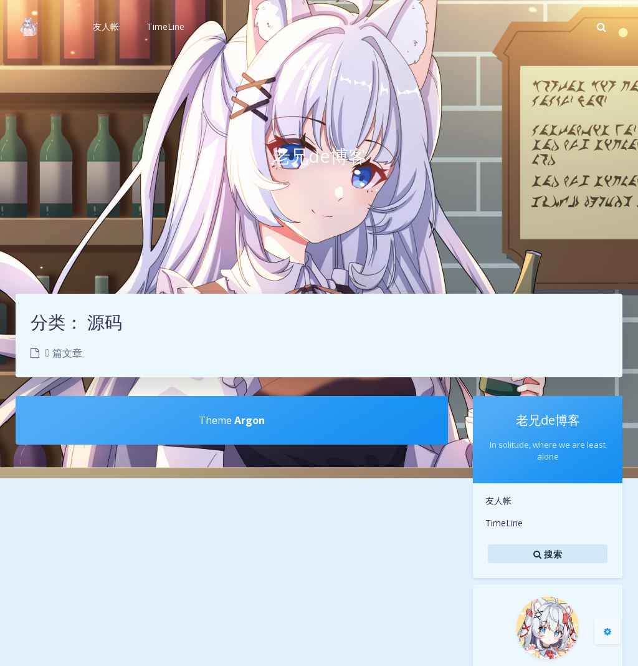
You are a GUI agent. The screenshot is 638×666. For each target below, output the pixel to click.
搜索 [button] (547, 553)
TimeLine (504, 523)
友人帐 (498, 500)
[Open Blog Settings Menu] (607, 631)
